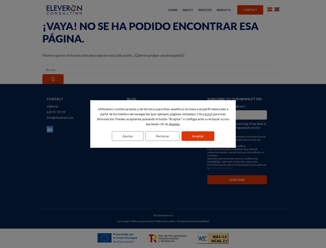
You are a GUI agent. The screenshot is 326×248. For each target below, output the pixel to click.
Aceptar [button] (198, 136)
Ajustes (127, 136)
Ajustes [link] (174, 124)
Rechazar (162, 136)
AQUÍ (208, 114)
